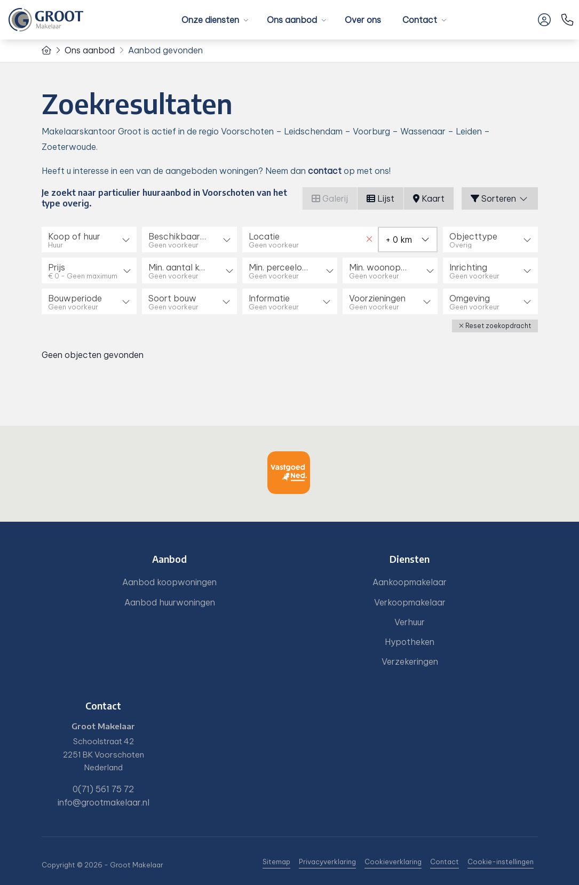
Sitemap (276, 861)
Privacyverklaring (327, 861)
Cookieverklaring (393, 861)
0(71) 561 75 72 (103, 789)
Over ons (363, 19)
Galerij (330, 198)
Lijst (380, 198)
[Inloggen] (544, 19)
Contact (422, 19)
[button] (495, 326)
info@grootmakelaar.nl (103, 802)
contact (325, 170)
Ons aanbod (295, 19)
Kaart (429, 198)
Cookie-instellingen (500, 861)
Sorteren (500, 198)
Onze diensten (213, 19)
